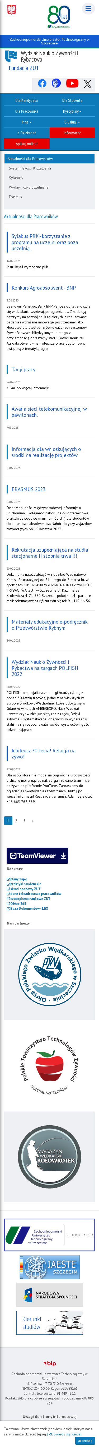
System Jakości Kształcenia (30, 168)
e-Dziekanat (26, 132)
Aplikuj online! (26, 143)
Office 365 (18, 904)
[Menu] (88, 9)
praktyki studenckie (25, 884)
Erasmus (15, 196)
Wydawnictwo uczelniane (29, 187)
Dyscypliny (72, 111)
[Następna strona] (33, 820)
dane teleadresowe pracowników (35, 893)
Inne (27, 122)
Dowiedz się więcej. (66, 1434)
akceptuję (85, 1441)
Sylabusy (16, 177)
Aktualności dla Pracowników (30, 158)
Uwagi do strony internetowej (50, 1416)
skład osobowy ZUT (25, 889)
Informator (72, 132)
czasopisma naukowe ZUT (30, 898)
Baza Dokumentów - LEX (29, 908)
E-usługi (72, 122)
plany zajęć (18, 879)
